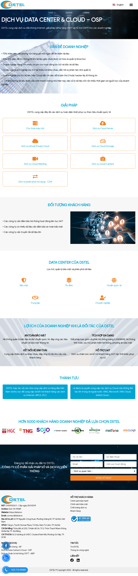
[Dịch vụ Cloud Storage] (102, 144)
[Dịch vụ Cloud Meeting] (35, 161)
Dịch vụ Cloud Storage (103, 149)
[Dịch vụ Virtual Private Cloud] (35, 144)
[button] (131, 4)
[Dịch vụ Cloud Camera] (102, 161)
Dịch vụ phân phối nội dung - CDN (35, 184)
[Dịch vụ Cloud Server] (102, 126)
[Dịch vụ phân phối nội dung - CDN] (35, 179)
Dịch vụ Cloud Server (103, 131)
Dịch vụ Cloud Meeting (35, 167)
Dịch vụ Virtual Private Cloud (35, 149)
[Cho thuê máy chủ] (35, 126)
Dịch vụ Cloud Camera (103, 167)
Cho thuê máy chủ (35, 131)
